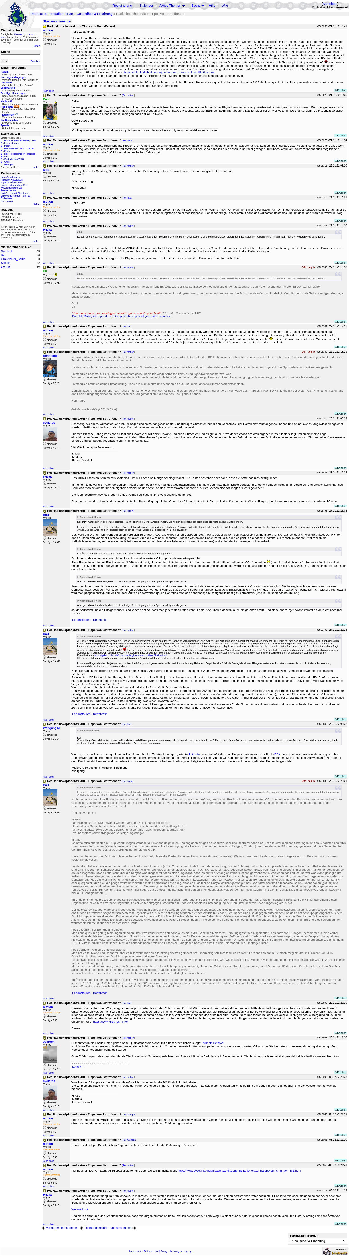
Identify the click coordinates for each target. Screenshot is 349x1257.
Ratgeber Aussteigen (12, 179)
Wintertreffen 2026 (14, 159)
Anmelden (330, 4)
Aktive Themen (170, 5)
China (7, 151)
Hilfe (212, 5)
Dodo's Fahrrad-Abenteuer (15, 193)
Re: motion (128, 95)
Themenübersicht (93, 1227)
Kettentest (100, 619)
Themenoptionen (57, 21)
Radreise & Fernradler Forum (51, 14)
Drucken (340, 90)
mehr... (36, 167)
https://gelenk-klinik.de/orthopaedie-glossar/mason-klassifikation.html (169, 72)
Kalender (146, 5)
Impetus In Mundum (11, 182)
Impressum (135, 1251)
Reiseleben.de (8, 190)
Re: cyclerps (129, 1140)
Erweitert (35, 61)
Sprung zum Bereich (303, 1235)
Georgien (9, 164)
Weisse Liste (79, 1209)
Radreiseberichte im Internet (19, 148)
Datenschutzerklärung (155, 1251)
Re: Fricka (128, 511)
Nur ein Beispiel (213, 1043)
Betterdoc (195, 754)
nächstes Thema (123, 1227)
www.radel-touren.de (11, 187)
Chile (7, 161)
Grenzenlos (7, 201)
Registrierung (122, 5)
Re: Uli (126, 326)
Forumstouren (11, 143)
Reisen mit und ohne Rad (14, 185)
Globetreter (6, 198)
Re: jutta (127, 197)
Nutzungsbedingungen (182, 1251)
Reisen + (78, 1067)
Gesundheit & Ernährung (94, 14)
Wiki (225, 5)
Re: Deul (127, 140)
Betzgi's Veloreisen (11, 177)
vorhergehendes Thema (60, 1227)
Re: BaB (127, 724)
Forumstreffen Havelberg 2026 (20, 140)
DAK (277, 754)
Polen (7, 145)
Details (36, 46)
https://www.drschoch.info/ (110, 1021)
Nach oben (48, 90)
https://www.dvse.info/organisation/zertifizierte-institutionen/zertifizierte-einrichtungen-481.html (239, 1170)
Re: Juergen (129, 1114)
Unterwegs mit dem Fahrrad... (16, 195)
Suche (196, 5)
